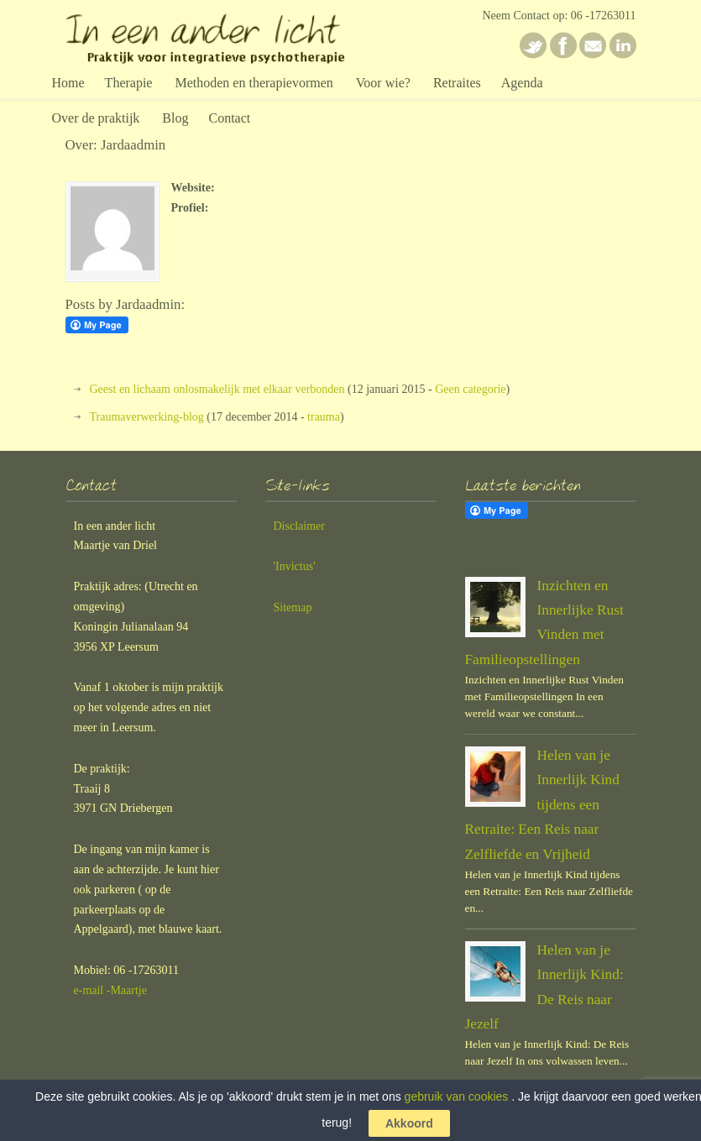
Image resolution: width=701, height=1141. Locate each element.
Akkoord (409, 1123)
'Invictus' (295, 566)
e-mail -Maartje (110, 990)
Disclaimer (299, 526)
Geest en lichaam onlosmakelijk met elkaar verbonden (217, 389)
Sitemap (293, 607)
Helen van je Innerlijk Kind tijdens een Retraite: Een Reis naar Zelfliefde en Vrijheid (542, 804)
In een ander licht (216, 36)
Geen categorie (470, 389)
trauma (323, 417)
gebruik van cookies (457, 1096)
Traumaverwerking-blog (147, 417)
